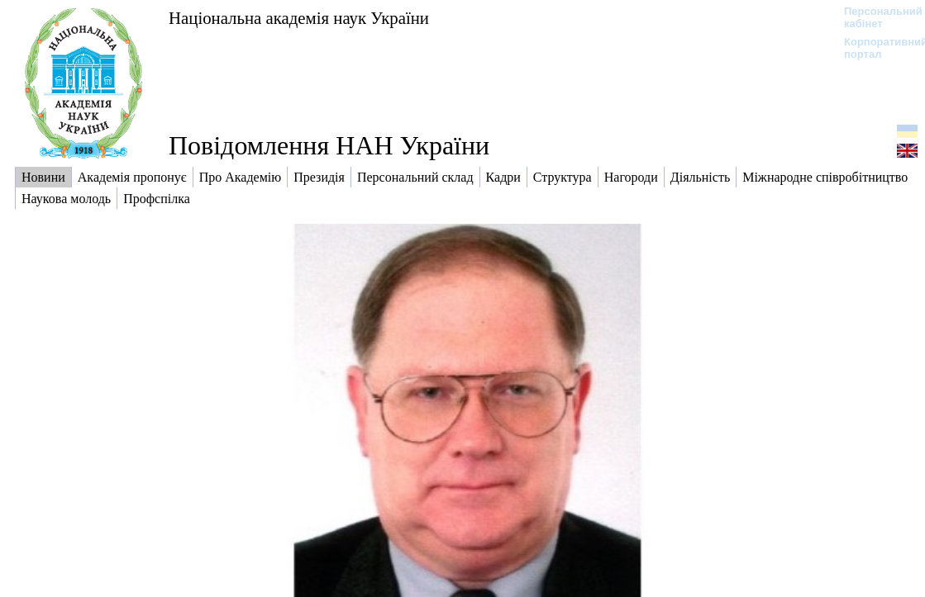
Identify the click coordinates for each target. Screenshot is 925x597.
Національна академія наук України (299, 17)
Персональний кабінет (875, 17)
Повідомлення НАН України (329, 145)
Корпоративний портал (875, 48)
